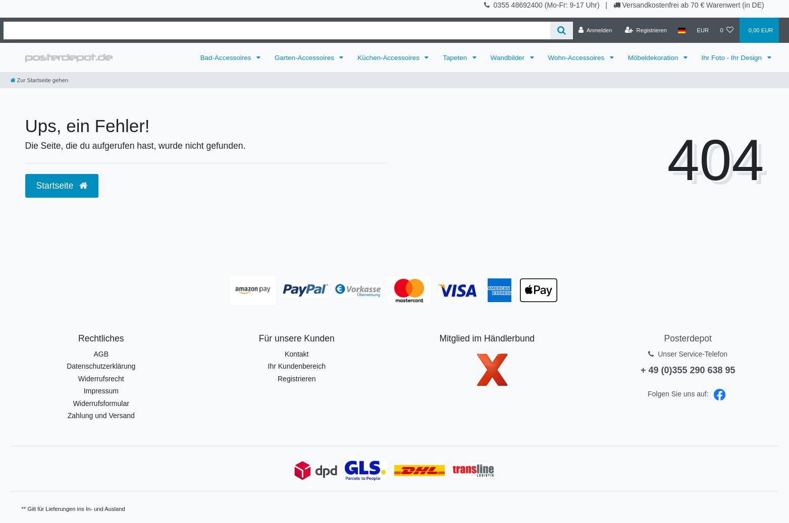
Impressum (101, 391)
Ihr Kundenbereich (297, 366)
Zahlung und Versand (101, 416)
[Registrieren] (645, 30)
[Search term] (277, 30)
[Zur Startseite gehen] (39, 80)
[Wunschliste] (726, 30)
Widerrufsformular (101, 403)
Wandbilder (509, 58)
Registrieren (296, 379)
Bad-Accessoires (226, 58)
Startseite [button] (62, 186)
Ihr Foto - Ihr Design (733, 58)
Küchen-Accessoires (389, 58)
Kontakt (296, 354)
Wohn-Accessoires (577, 58)
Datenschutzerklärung (101, 366)
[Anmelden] (595, 30)
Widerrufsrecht (101, 379)
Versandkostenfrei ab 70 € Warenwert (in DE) (693, 5)
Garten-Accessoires (305, 58)
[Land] (681, 30)
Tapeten (456, 58)
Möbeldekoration (654, 58)
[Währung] (702, 30)
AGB (101, 354)
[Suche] (561, 30)
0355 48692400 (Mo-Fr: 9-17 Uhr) (548, 5)
